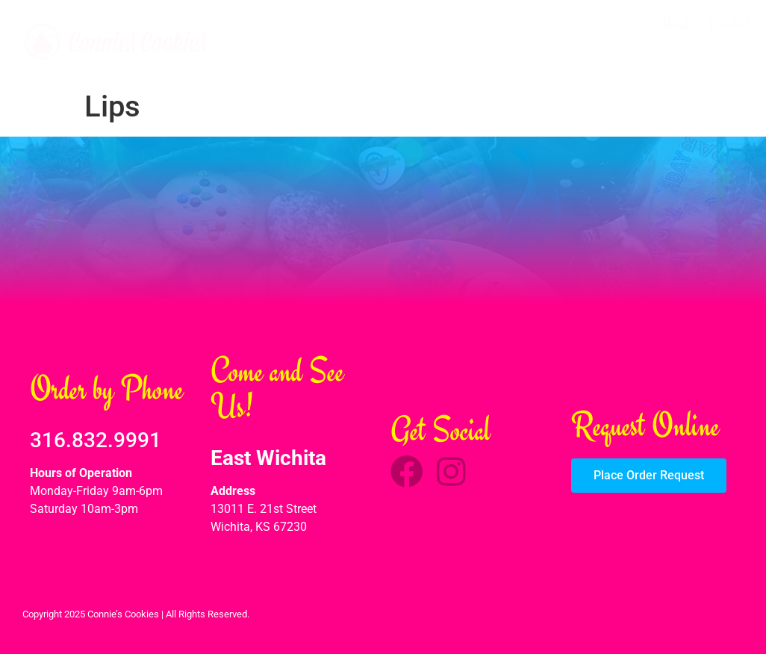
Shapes (622, 47)
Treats (556, 47)
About (673, 24)
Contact (730, 24)
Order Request (709, 47)
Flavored (487, 47)
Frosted (415, 47)
